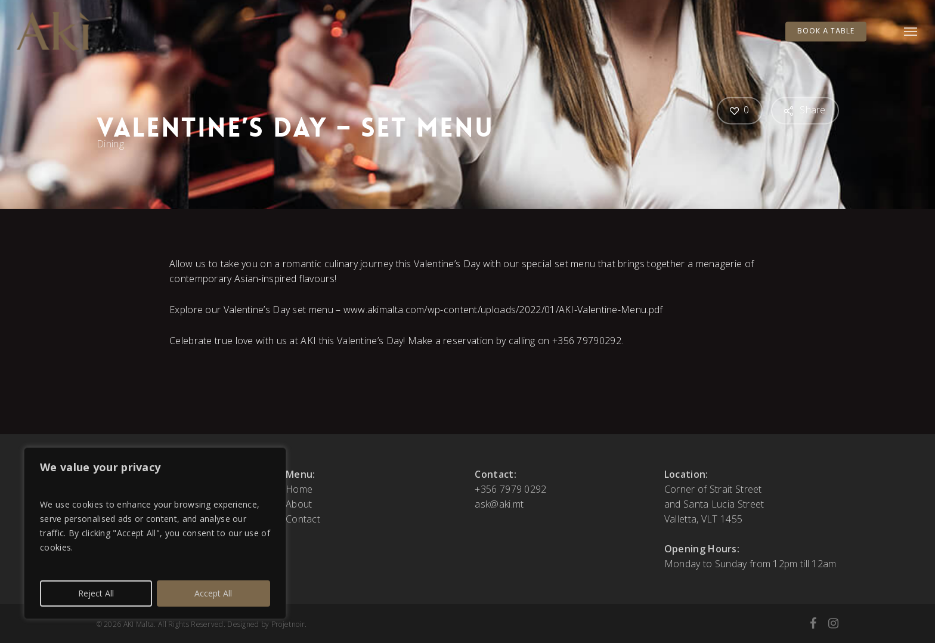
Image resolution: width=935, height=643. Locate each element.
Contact (303, 518)
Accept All (213, 593)
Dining (110, 143)
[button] (911, 31)
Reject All (96, 593)
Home (299, 489)
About (299, 504)
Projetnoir (288, 624)
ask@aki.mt (499, 504)
